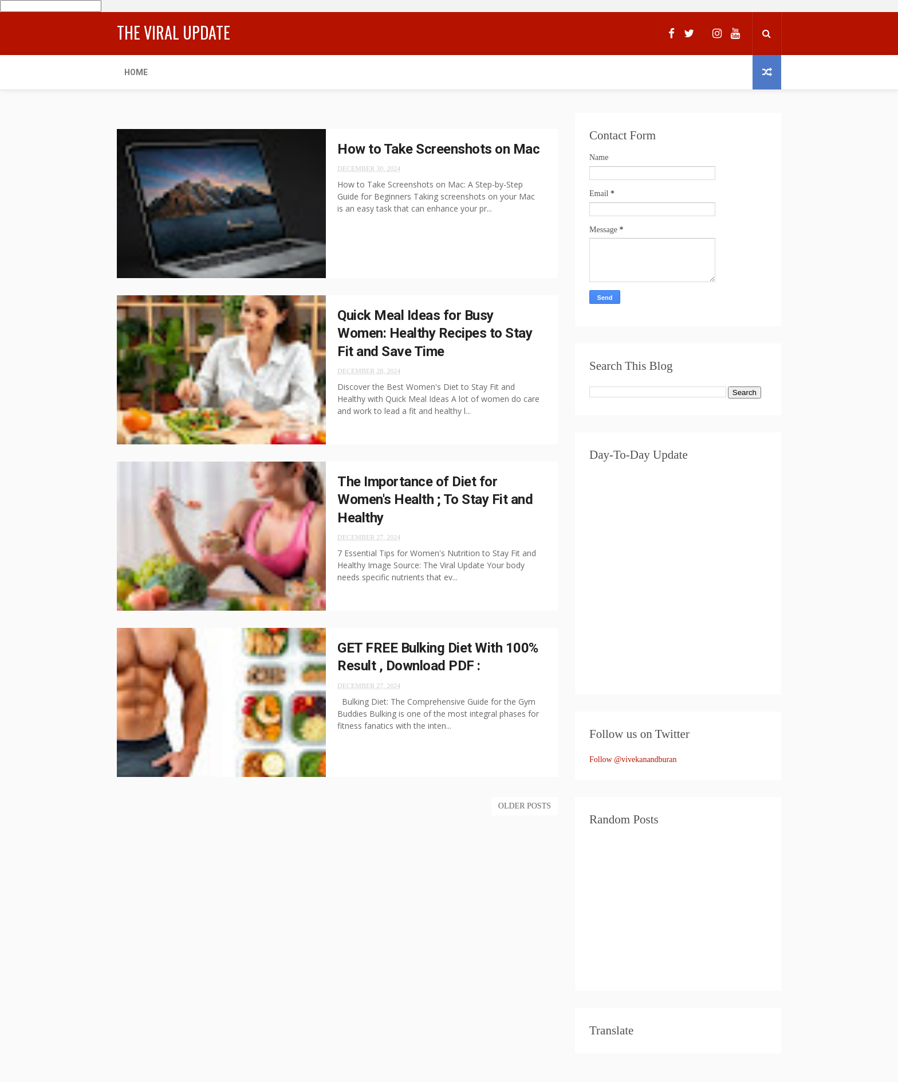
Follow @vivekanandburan (632, 759)
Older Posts (524, 806)
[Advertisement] (678, 907)
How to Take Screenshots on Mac (438, 149)
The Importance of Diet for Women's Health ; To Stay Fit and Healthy (435, 500)
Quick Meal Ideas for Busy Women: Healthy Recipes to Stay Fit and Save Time (434, 333)
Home (136, 72)
